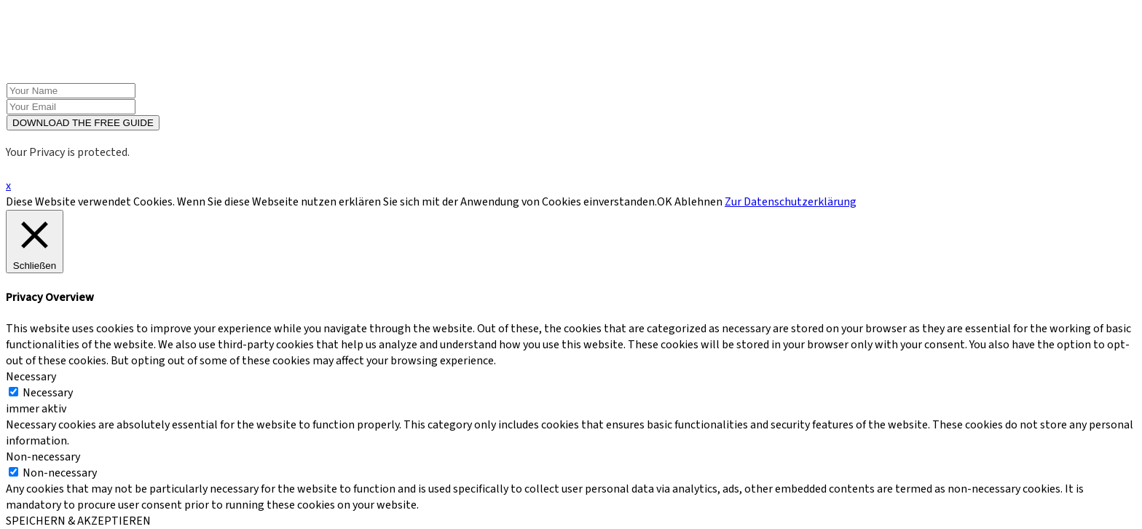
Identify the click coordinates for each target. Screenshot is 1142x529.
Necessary (48, 393)
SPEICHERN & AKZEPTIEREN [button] (78, 521)
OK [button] (664, 202)
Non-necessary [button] (43, 457)
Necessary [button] (31, 377)
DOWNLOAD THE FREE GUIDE (83, 122)
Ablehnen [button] (698, 202)
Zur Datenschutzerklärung (790, 202)
